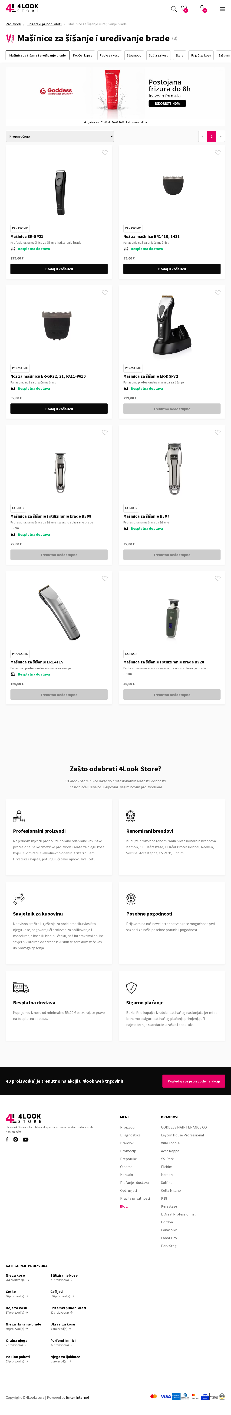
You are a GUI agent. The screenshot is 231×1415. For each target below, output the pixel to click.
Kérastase (169, 1206)
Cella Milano (171, 1190)
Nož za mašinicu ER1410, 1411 (151, 236)
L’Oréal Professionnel (178, 1214)
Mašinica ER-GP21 (26, 236)
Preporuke (128, 1158)
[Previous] (202, 136)
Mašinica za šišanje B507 (146, 516)
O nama (126, 1166)
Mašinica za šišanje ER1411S (36, 662)
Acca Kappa (170, 1151)
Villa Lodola (170, 1143)
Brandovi (127, 1143)
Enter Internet (77, 1397)
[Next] (220, 136)
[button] (222, 8)
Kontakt (127, 1174)
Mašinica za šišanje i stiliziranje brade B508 (50, 516)
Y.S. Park (167, 1158)
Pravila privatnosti (135, 1198)
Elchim (166, 1166)
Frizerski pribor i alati (44, 24)
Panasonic (20, 228)
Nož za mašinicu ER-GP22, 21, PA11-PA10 (48, 376)
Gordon (18, 508)
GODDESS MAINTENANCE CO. (184, 1127)
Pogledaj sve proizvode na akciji (192, 1081)
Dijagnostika (130, 1135)
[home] (22, 8)
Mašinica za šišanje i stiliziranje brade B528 (163, 662)
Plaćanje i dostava (134, 1182)
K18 (164, 1198)
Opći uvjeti (128, 1190)
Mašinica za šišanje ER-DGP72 (150, 376)
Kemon (167, 1174)
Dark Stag (169, 1245)
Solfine (166, 1182)
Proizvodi (13, 24)
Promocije (128, 1151)
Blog (124, 1206)
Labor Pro (169, 1237)
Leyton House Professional (182, 1135)
